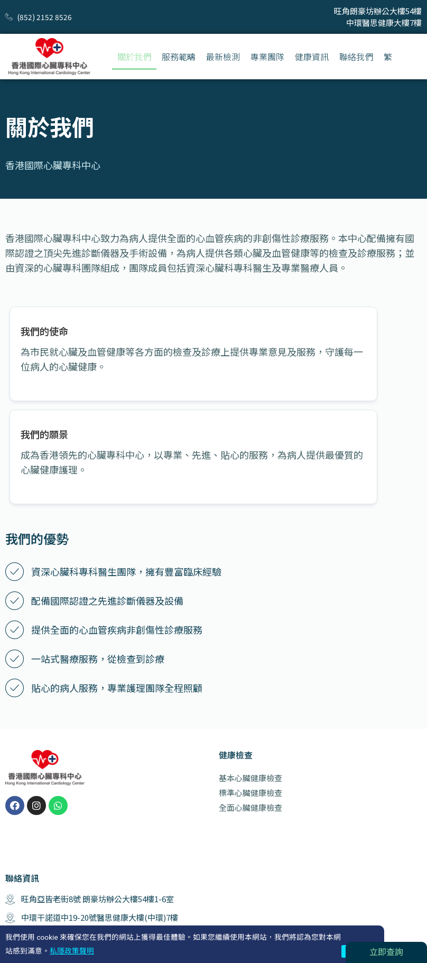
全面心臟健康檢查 (250, 730)
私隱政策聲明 (72, 951)
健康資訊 (312, 56)
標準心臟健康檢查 (250, 715)
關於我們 (134, 56)
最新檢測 (223, 56)
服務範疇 (179, 56)
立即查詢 (386, 952)
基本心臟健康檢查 (250, 700)
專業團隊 (267, 56)
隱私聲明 (408, 938)
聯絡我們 (356, 56)
